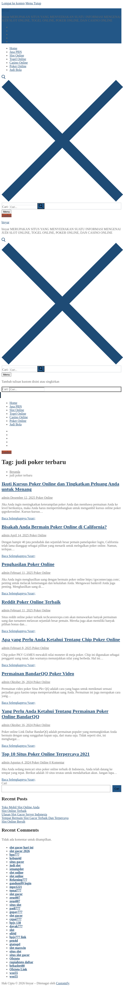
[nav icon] (6, 212)
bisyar (5, 10)
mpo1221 (16, 887)
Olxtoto (15, 958)
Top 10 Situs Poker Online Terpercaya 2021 (46, 754)
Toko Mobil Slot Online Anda (20, 807)
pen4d (14, 940)
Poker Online (44, 497)
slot (12, 930)
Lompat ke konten (13, 3)
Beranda (15, 471)
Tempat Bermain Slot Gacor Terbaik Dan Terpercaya (35, 818)
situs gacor (17, 861)
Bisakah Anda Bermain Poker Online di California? (54, 526)
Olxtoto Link (18, 969)
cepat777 (15, 919)
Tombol (7, 215)
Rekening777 (18, 879)
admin (6, 497)
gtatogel (15, 944)
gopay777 (16, 912)
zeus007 (15, 897)
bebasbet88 (17, 965)
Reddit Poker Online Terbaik (31, 601)
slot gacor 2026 (20, 851)
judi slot (15, 865)
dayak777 (16, 926)
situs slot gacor (20, 955)
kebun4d (15, 858)
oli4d (13, 933)
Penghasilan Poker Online (28, 564)
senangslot (17, 869)
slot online (16, 872)
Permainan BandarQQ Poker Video (38, 673)
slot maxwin (18, 947)
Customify (62, 983)
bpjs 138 (15, 922)
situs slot (15, 904)
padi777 (15, 908)
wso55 (14, 973)
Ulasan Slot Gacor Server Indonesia (24, 814)
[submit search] (40, 206)
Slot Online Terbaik (14, 810)
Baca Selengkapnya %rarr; (19, 518)
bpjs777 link (18, 937)
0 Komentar (56, 762)
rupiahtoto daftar (21, 962)
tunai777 (15, 890)
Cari (4, 783)
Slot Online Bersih (13, 821)
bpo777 (14, 854)
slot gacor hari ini (21, 847)
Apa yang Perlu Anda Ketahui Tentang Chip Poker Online (61, 639)
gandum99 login (20, 883)
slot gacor (16, 894)
